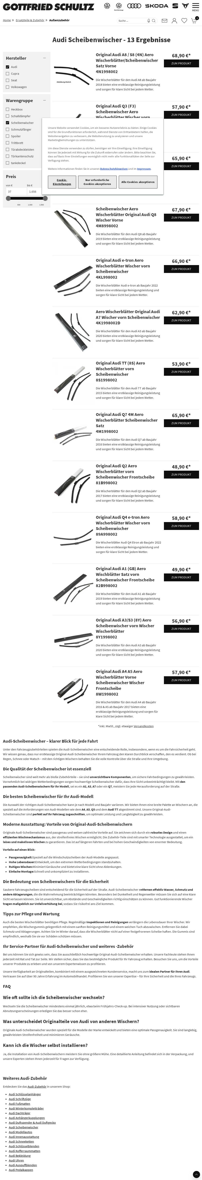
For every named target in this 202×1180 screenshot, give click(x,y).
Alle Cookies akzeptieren (138, 182)
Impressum (144, 169)
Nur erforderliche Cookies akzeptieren (97, 182)
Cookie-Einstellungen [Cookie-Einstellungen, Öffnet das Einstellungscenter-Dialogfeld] (62, 182)
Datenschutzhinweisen (114, 169)
